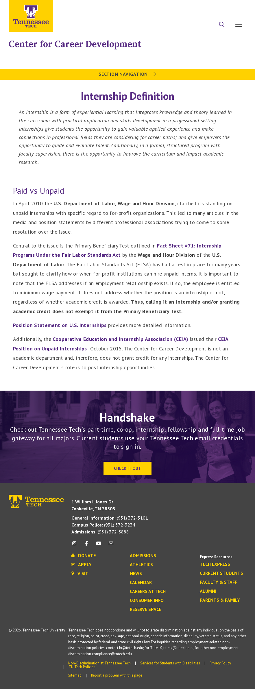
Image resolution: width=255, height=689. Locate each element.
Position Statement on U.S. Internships (60, 325)
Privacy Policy (220, 663)
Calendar (141, 582)
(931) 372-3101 (109, 518)
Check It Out (127, 468)
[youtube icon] (99, 545)
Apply (193, 6)
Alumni (208, 591)
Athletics (141, 564)
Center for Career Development (75, 43)
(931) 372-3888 (100, 532)
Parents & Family (220, 600)
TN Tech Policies (82, 666)
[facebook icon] (86, 545)
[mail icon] (111, 545)
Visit (237, 6)
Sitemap (75, 675)
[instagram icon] (75, 545)
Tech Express (215, 564)
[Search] (221, 24)
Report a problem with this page (116, 675)
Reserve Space (145, 609)
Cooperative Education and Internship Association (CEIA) (120, 339)
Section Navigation (127, 74)
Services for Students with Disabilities (170, 663)
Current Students (221, 573)
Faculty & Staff (218, 582)
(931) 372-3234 (103, 525)
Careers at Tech (148, 591)
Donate (215, 6)
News (136, 573)
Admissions (143, 555)
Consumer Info (147, 600)
